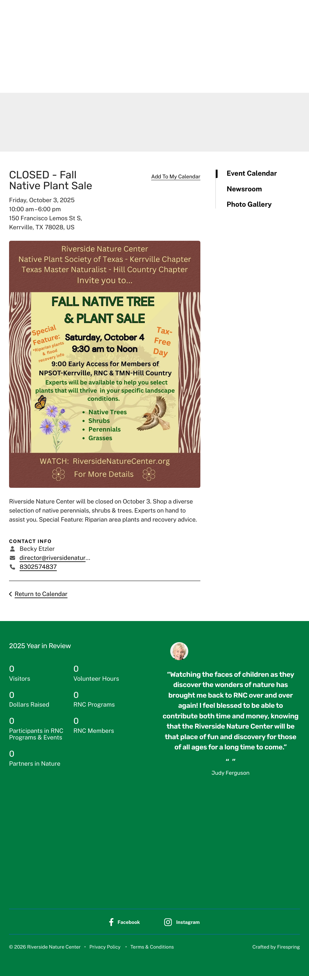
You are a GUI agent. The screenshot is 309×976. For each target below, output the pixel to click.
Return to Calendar (40, 594)
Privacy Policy (104, 946)
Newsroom (244, 189)
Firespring (288, 946)
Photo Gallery (249, 205)
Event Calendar (252, 173)
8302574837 (38, 566)
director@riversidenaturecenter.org (68, 557)
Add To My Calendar (175, 176)
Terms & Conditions (152, 946)
